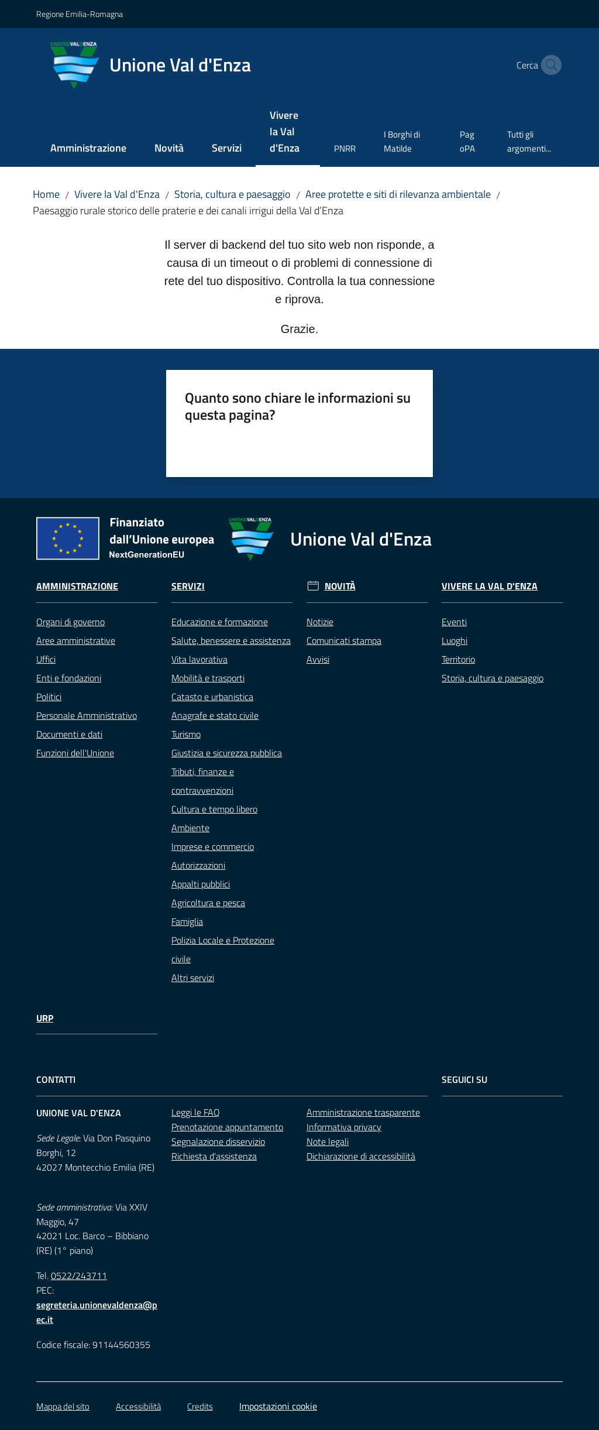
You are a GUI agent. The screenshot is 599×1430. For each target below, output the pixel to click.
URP (44, 1018)
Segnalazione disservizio (218, 1141)
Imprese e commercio (212, 846)
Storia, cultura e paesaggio (232, 194)
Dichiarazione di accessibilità (361, 1156)
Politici (48, 697)
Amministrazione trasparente (363, 1112)
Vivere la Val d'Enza (117, 194)
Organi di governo (70, 622)
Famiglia (187, 921)
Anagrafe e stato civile (215, 715)
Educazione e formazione (219, 622)
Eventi (454, 622)
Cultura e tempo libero (214, 809)
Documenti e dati (69, 734)
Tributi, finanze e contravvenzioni (202, 780)
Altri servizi (192, 978)
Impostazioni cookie (278, 1406)
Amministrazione (77, 586)
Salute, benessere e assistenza (231, 640)
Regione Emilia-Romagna (79, 14)
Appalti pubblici (200, 884)
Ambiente (190, 828)
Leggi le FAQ (195, 1112)
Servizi (188, 586)
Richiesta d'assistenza (214, 1156)
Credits (200, 1406)
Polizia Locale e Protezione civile (222, 949)
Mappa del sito (62, 1406)
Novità (340, 586)
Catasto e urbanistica (212, 697)
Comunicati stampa (344, 640)
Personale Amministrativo (86, 715)
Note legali (328, 1141)
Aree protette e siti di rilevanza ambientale (398, 194)
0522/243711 (79, 1275)
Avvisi (318, 659)
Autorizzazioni (198, 865)
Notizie (320, 622)
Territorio (458, 659)
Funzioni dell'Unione (75, 753)
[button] (549, 65)
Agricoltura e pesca (208, 903)
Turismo (186, 734)
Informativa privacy (344, 1127)
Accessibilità (138, 1406)
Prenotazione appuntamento (227, 1127)
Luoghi (454, 640)
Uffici (46, 659)
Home (46, 194)
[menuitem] (88, 149)
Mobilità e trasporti (208, 678)
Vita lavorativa (199, 659)
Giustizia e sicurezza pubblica (226, 753)
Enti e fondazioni (68, 678)
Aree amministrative (75, 640)
